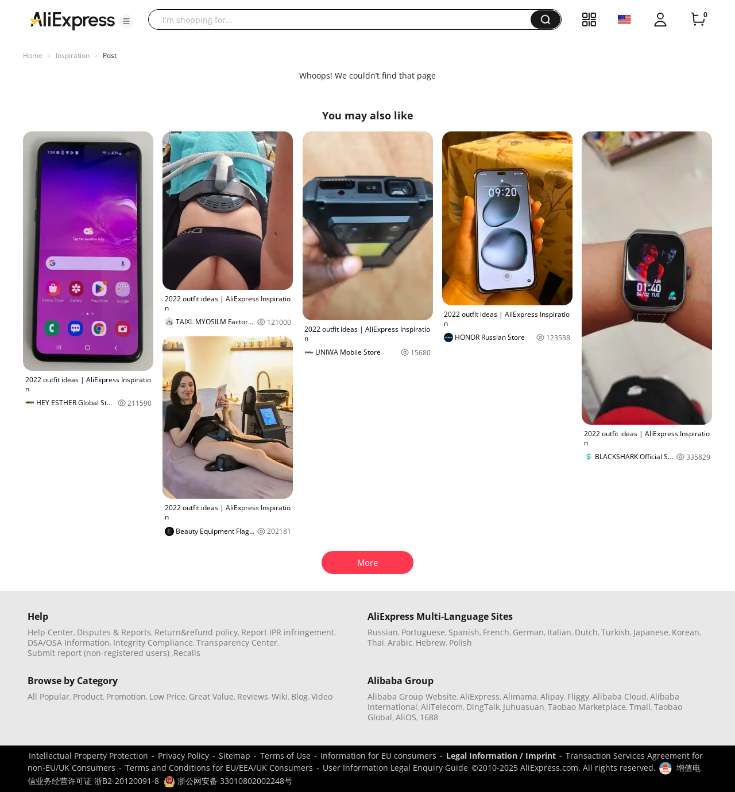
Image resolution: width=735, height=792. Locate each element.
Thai (376, 642)
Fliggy (578, 696)
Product (88, 696)
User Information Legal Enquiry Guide (395, 767)
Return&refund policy (196, 632)
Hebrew (431, 642)
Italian (559, 632)
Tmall (640, 706)
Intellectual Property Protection (88, 755)
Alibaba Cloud (620, 696)
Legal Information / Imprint (501, 755)
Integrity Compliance (153, 642)
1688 (429, 717)
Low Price (167, 696)
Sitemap (234, 755)
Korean (685, 632)
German (528, 632)
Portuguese (423, 632)
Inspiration (73, 55)
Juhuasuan (523, 706)
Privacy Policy (183, 755)
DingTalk (483, 706)
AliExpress (480, 696)
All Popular (48, 696)
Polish (460, 642)
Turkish (615, 632)
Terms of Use (285, 755)
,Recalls (185, 652)
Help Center (51, 632)
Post (110, 55)
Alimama (520, 696)
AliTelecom (442, 706)
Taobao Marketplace (587, 706)
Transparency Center (236, 642)
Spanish (463, 632)
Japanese (650, 632)
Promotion (126, 696)
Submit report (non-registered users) (98, 652)
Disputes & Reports (114, 632)
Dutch (586, 632)
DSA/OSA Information (69, 642)
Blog (299, 696)
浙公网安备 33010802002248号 (228, 780)
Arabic (400, 642)
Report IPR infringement (287, 632)
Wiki (280, 696)
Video (321, 696)
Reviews (252, 696)
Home (32, 55)
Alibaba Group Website (412, 696)
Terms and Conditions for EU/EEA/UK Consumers (219, 767)
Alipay (552, 696)
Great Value (211, 696)
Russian (383, 632)
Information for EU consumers (378, 755)
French (496, 632)
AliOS (406, 717)
